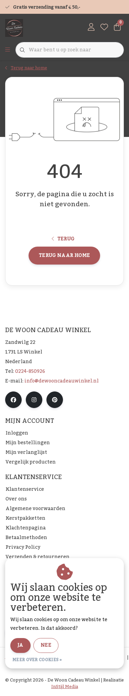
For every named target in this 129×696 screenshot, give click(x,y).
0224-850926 (30, 371)
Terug (63, 239)
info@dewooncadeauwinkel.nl (61, 381)
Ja (20, 645)
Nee (46, 645)
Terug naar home (64, 255)
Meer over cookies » (37, 659)
